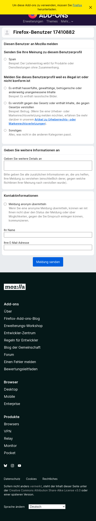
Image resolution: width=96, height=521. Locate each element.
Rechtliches (50, 478)
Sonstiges (15, 130)
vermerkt (36, 486)
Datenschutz (12, 478)
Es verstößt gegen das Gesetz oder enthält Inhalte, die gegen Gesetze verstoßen (49, 105)
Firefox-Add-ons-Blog (22, 318)
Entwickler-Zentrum (20, 333)
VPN (7, 431)
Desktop (11, 389)
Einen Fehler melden (20, 362)
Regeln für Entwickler (21, 340)
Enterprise (12, 404)
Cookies (31, 478)
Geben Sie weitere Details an (23, 158)
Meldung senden (48, 262)
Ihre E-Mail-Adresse (17, 243)
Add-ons (11, 304)
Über (8, 311)
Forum (9, 355)
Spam (12, 59)
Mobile (9, 396)
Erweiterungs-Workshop (23, 326)
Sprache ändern (14, 506)
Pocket (10, 453)
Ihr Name (10, 230)
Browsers (11, 424)
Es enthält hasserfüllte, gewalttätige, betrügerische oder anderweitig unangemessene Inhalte (45, 90)
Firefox (77, 5)
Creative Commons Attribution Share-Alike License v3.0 (45, 490)
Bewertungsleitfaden (21, 369)
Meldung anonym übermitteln (27, 204)
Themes (52, 21)
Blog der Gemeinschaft (22, 347)
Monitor (10, 446)
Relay (8, 438)
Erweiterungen (33, 21)
